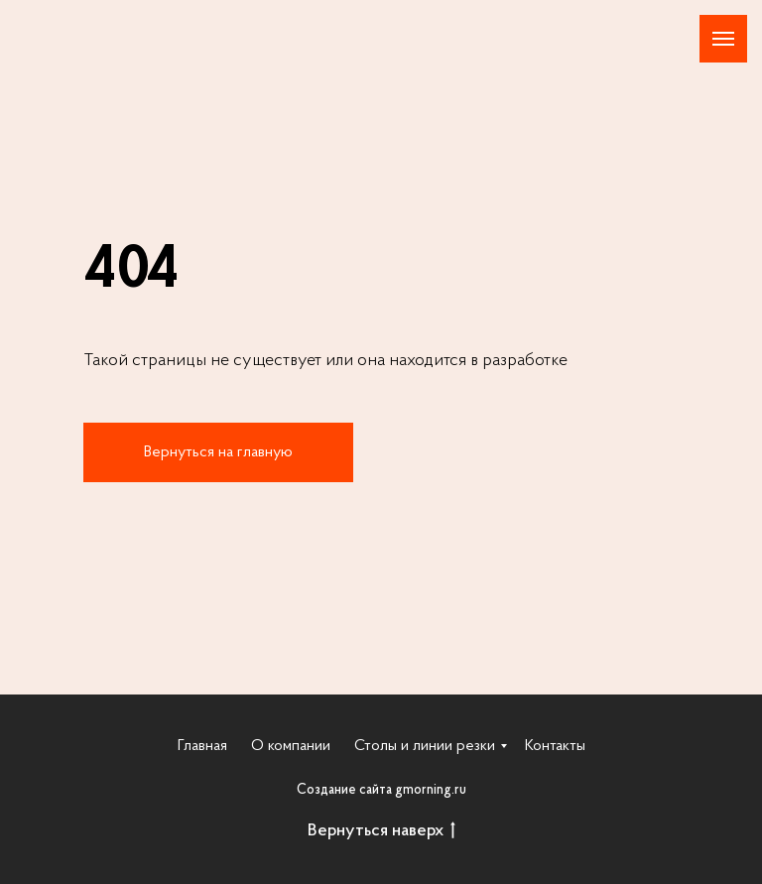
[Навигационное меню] (723, 39)
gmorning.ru (430, 790)
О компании (290, 746)
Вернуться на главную (218, 452)
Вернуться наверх (381, 832)
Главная (202, 746)
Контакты (555, 746)
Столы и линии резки (424, 746)
